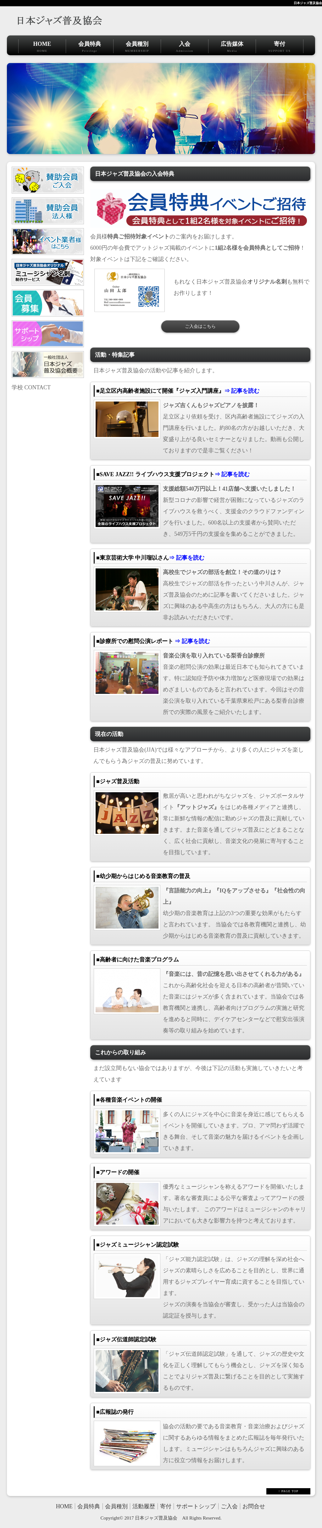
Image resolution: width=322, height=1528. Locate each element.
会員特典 (89, 47)
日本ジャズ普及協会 (308, 3)
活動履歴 (143, 1506)
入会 (184, 47)
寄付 (279, 47)
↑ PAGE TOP (288, 1491)
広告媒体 (232, 47)
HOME (42, 47)
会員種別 (137, 47)
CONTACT (38, 387)
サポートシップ (196, 1506)
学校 (17, 387)
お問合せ (253, 1506)
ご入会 (229, 1506)
